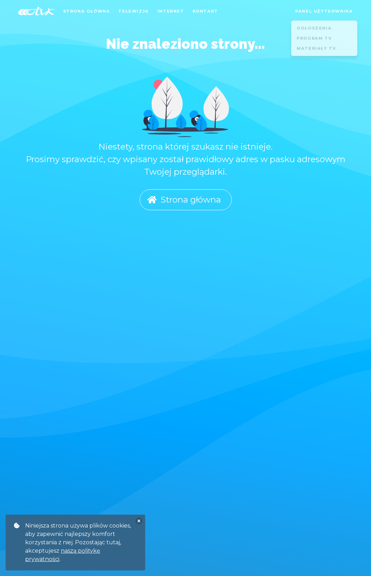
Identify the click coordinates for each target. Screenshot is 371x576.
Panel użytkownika (324, 11)
